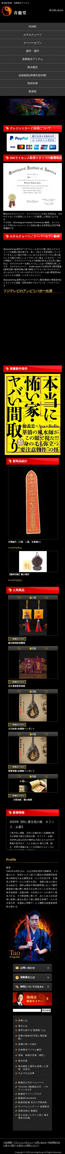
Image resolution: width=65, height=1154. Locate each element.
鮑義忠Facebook (27, 1098)
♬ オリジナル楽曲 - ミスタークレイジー (22, 275)
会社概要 (8, 1142)
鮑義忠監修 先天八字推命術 (32, 1102)
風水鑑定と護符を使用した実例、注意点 (33, 1067)
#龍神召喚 (8, 269)
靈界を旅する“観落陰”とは (32, 1030)
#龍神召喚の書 (20, 269)
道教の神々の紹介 (27, 1044)
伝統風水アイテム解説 (30, 1049)
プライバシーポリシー (23, 1142)
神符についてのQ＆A (31, 986)
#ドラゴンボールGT (20, 272)
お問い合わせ (57, 10)
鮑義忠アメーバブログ (30, 1094)
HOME (32, 26)
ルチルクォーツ (32, 34)
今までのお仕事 (26, 1073)
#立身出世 (46, 266)
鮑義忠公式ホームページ (31, 1082)
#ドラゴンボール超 (40, 272)
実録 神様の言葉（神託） (32, 1055)
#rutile (32, 266)
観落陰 (32, 91)
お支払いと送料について (27, 1145)
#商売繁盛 (56, 266)
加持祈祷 (32, 83)
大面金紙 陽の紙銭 (20, 799)
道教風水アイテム (32, 59)
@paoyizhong (9, 249)
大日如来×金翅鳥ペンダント (21, 728)
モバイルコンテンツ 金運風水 (33, 1106)
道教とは (23, 1020)
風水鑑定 (32, 67)
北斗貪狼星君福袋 (16, 686)
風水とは (23, 1026)
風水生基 (23, 1060)
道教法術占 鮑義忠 (28, 1110)
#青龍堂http (55, 272)
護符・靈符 (32, 51)
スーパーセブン (32, 42)
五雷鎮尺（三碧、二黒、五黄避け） (25, 542)
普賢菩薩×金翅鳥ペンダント (21, 771)
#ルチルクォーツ (18, 266)
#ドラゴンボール (42, 269)
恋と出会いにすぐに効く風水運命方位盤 (33, 1116)
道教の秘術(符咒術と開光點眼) (32, 1037)
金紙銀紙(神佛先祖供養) (32, 75)
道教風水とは (27, 977)
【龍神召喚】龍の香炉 (18, 574)
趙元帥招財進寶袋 (16, 643)
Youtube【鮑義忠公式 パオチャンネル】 (33, 1088)
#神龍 (30, 269)
